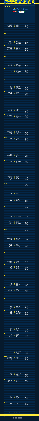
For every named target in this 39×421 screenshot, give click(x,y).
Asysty (21, 8)
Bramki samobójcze (26, 9)
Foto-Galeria (5, 418)
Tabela (12, 8)
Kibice (11, 3)
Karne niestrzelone (18, 9)
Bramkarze (17, 8)
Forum (9, 3)
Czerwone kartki (14, 9)
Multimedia (23, 3)
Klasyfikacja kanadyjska (25, 8)
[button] (34, 3)
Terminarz (14, 8)
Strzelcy (19, 8)
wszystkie (26, 11)
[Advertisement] (19, 17)
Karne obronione (22, 9)
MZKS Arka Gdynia (15, 3)
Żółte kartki (11, 9)
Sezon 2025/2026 (19, 3)
